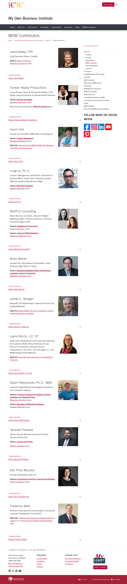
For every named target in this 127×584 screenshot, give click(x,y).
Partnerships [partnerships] (56, 27)
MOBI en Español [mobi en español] (89, 27)
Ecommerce (33, 226)
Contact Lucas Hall (15, 566)
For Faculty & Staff (71, 561)
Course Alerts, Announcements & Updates (96, 100)
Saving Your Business (27, 273)
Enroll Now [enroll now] (44, 27)
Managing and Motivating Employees (30, 404)
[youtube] (20, 570)
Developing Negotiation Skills (27, 271)
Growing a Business (17, 407)
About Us (48, 40)
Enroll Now (87, 77)
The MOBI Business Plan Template (94, 74)
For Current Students (73, 559)
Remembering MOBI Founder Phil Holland (96, 109)
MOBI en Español (89, 106)
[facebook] (9, 570)
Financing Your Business (46, 479)
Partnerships (87, 86)
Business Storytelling (24, 100)
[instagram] (13, 570)
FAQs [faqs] (77, 27)
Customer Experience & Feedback (30, 395)
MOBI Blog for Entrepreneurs (92, 89)
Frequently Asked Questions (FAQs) (94, 97)
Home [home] (12, 27)
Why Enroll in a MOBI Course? (92, 83)
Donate (86, 103)
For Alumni (69, 564)
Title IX (39, 564)
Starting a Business (17, 188)
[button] (117, 5)
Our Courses (87, 71)
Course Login (108, 5)
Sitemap (40, 567)
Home (10, 40)
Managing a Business (18, 63)
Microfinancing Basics (25, 186)
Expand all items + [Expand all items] (15, 75)
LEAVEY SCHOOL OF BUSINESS (27, 549)
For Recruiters (42, 559)
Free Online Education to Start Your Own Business (29, 40)
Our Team (88, 57)
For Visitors (41, 561)
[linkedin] (16, 570)
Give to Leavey (100, 567)
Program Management (25, 138)
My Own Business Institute (30, 18)
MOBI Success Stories (90, 91)
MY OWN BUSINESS (91, 46)
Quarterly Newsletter (92, 65)
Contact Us (89, 68)
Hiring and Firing (28, 397)
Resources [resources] (68, 27)
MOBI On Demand (40, 107)
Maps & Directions (15, 563)
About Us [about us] (21, 27)
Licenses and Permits (25, 442)
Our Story (88, 55)
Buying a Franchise (24, 61)
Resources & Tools (89, 94)
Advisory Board (90, 60)
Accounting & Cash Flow (26, 479)
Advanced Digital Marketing (27, 233)
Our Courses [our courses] (32, 27)
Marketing (21, 226)
